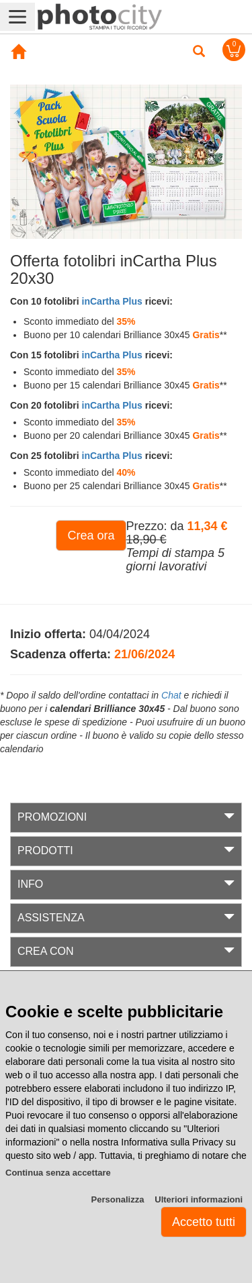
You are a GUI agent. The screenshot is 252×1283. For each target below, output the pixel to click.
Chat (171, 695)
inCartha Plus (112, 301)
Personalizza (117, 1199)
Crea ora (90, 535)
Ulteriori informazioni (199, 1199)
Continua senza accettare (58, 1173)
